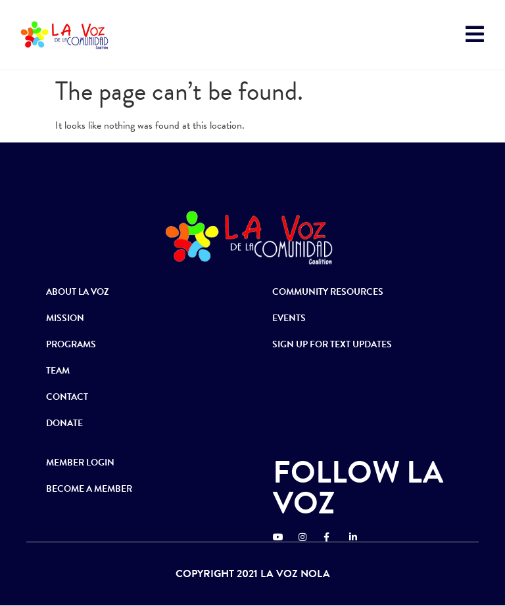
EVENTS (289, 318)
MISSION (65, 318)
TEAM (58, 371)
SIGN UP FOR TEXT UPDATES (332, 344)
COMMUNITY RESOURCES (327, 292)
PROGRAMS (71, 344)
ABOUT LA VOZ (77, 292)
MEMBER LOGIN (80, 462)
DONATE (64, 423)
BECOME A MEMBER (89, 489)
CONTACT (67, 397)
